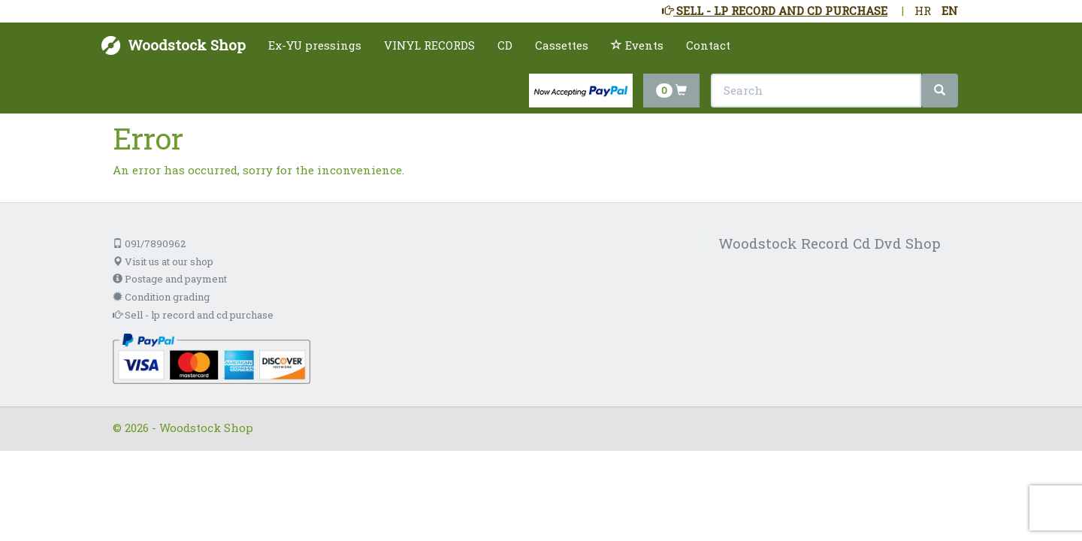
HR (922, 10)
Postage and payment (170, 279)
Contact (708, 45)
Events (637, 45)
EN (949, 10)
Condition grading (161, 297)
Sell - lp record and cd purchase (193, 315)
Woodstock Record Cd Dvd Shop (829, 243)
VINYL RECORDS (429, 45)
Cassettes (561, 45)
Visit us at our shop (163, 261)
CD (504, 45)
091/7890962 (149, 243)
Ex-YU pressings (314, 45)
